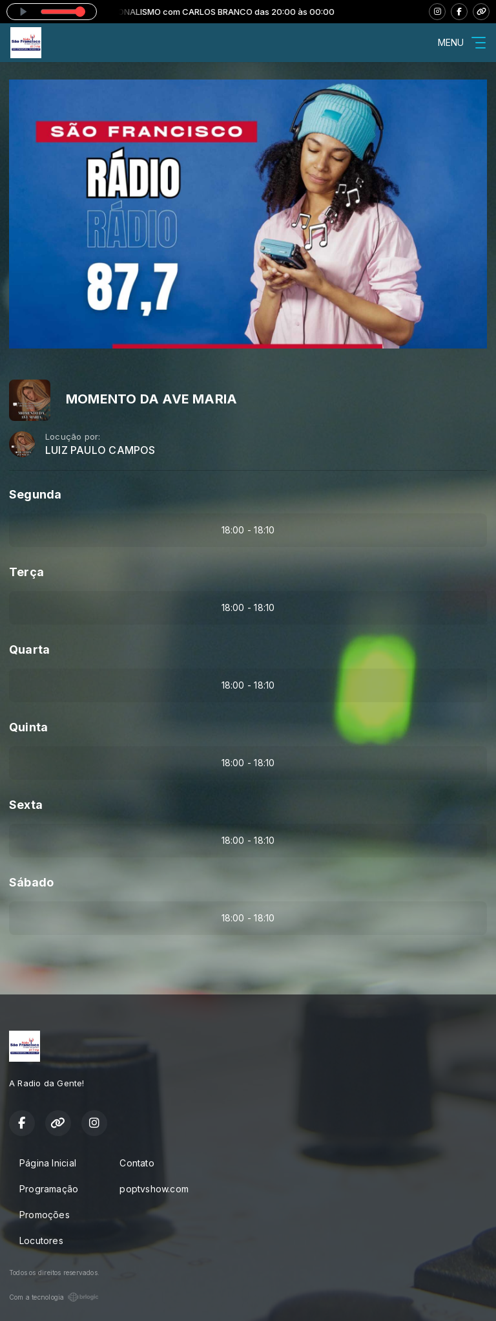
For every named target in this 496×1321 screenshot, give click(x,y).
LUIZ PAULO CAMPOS (100, 450)
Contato (136, 1162)
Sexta (26, 804)
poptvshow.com (154, 1188)
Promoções (44, 1214)
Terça (26, 572)
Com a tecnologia (54, 1297)
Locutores (41, 1240)
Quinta (28, 727)
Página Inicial (47, 1162)
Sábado (31, 882)
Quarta (29, 649)
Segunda (35, 494)
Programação (48, 1188)
